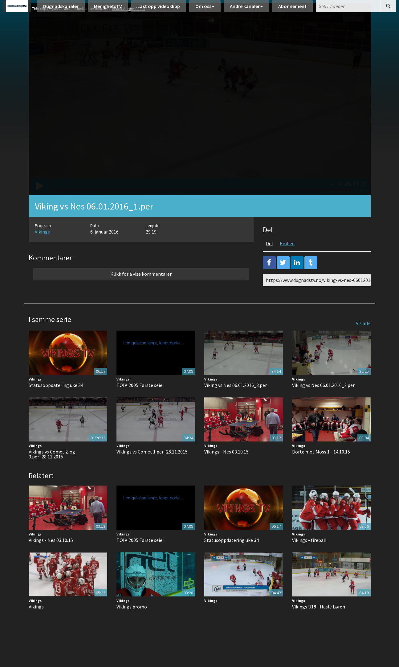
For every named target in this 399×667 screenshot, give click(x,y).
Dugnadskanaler (61, 9)
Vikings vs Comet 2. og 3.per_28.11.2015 (52, 469)
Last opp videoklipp (158, 9)
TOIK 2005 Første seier (140, 400)
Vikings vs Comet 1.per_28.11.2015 (152, 467)
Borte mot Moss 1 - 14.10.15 (321, 467)
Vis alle (363, 339)
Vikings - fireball (309, 555)
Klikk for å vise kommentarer (141, 289)
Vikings (42, 247)
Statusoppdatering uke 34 (56, 400)
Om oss (204, 9)
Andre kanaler (246, 9)
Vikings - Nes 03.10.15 (226, 467)
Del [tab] (269, 259)
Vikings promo (131, 622)
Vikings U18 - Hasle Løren (318, 622)
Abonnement (292, 9)
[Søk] (388, 9)
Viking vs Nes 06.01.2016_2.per (323, 400)
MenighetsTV (108, 9)
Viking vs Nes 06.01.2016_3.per (235, 400)
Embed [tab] (287, 259)
